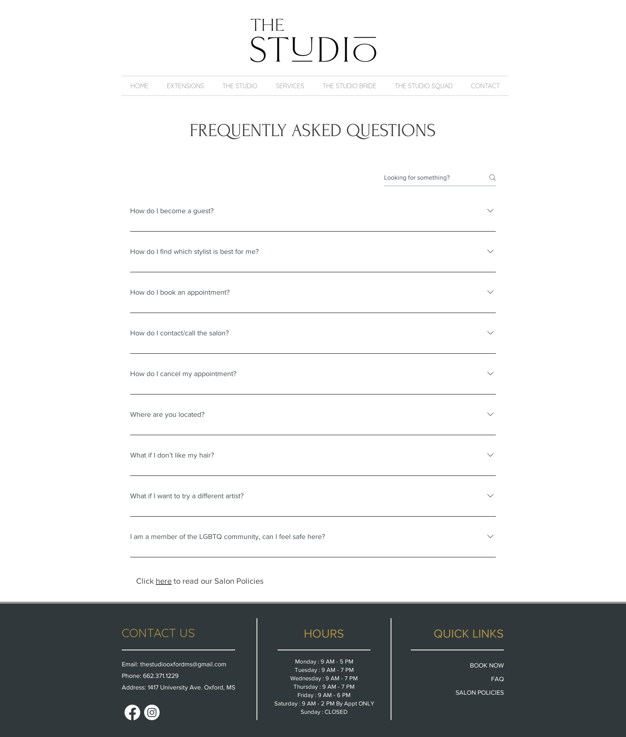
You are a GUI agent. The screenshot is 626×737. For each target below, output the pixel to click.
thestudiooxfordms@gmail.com (183, 664)
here (164, 581)
